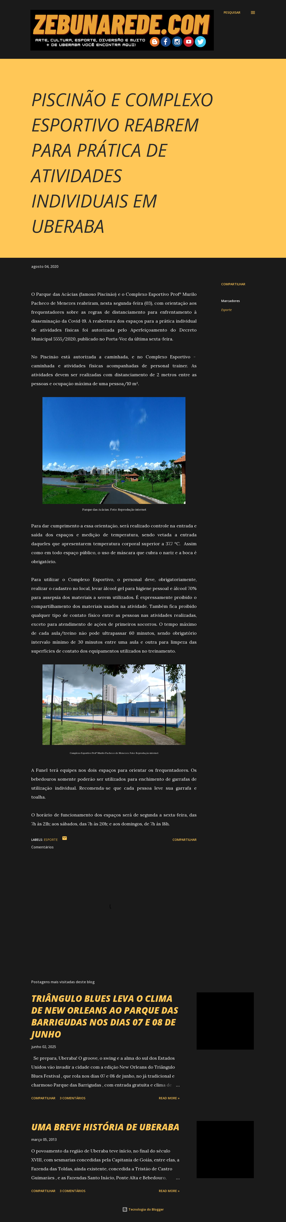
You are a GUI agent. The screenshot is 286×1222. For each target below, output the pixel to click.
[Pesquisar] (232, 12)
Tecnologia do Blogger (143, 1209)
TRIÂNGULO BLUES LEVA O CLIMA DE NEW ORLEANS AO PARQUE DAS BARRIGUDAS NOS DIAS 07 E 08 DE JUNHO (104, 1016)
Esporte (226, 310)
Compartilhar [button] (233, 284)
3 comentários (72, 1098)
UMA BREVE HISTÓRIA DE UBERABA (105, 1127)
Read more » (169, 1098)
